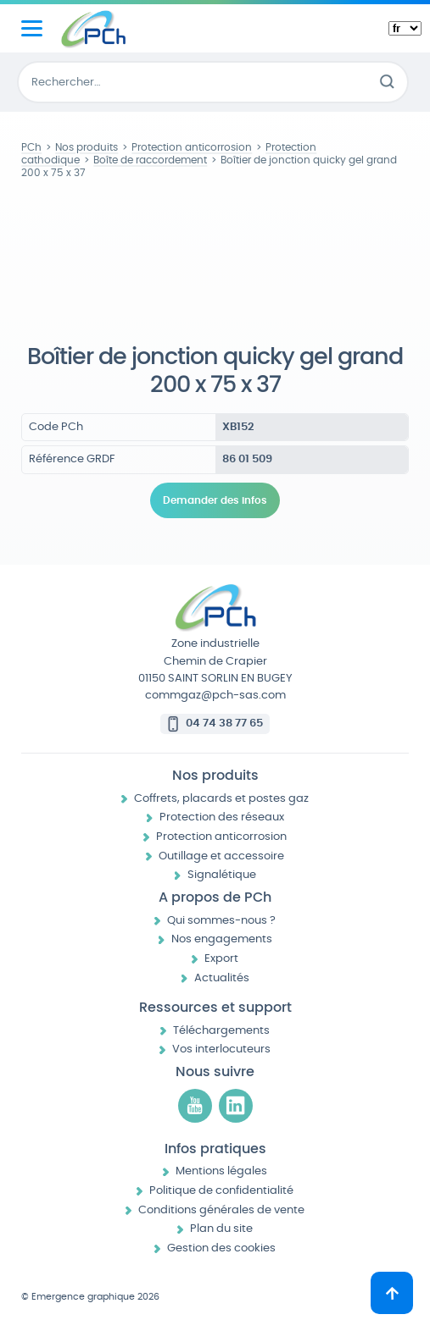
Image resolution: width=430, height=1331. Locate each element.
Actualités (221, 978)
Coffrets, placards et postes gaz (221, 798)
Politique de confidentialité (221, 1190)
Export (221, 958)
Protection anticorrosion (221, 836)
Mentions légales (221, 1171)
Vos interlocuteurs (221, 1049)
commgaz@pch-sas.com (215, 695)
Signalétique (221, 875)
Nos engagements (221, 939)
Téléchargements (221, 1030)
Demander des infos (215, 500)
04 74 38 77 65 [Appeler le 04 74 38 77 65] (224, 723)
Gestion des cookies (221, 1248)
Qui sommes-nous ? (221, 920)
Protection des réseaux (221, 817)
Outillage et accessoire (221, 856)
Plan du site (221, 1228)
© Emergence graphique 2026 (90, 1296)
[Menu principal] (32, 28)
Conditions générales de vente (221, 1210)
